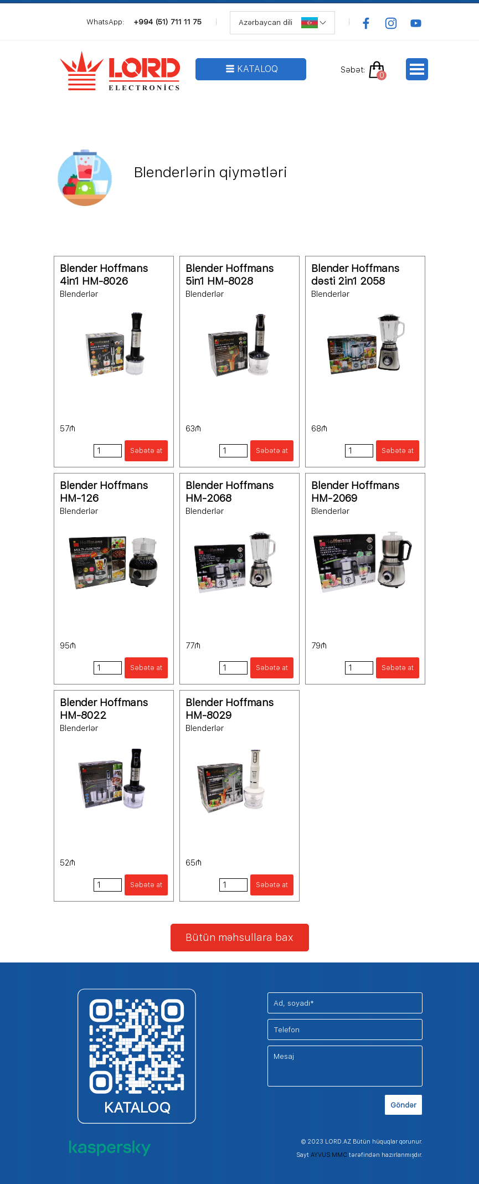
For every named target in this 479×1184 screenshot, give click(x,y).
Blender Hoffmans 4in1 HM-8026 (104, 274)
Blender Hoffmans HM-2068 (230, 492)
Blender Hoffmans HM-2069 (355, 492)
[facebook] (366, 23)
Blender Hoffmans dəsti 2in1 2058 (355, 274)
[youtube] (416, 23)
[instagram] (391, 23)
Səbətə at (146, 451)
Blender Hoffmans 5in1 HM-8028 (230, 274)
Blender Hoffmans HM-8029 (230, 709)
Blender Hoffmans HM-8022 (104, 709)
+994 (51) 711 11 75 (167, 21)
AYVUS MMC (329, 1155)
